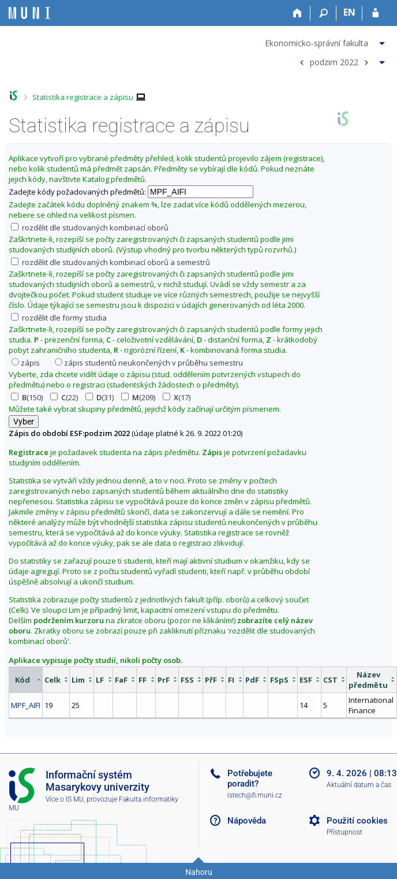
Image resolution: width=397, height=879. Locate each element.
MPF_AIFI (25, 705)
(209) (138, 397)
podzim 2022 (334, 61)
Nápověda (246, 820)
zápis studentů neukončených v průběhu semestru (149, 362)
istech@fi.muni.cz (254, 795)
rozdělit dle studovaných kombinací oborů (89, 227)
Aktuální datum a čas (359, 785)
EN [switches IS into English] (349, 12)
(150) (27, 397)
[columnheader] (26, 679)
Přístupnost (344, 832)
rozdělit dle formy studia (59, 317)
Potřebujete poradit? (249, 778)
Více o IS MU (65, 799)
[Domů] (297, 13)
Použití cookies (357, 820)
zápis (26, 362)
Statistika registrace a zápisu (82, 97)
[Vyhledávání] (323, 13)
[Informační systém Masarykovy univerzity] (29, 13)
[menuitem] (326, 41)
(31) (99, 397)
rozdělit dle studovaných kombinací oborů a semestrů (110, 262)
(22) (64, 397)
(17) (176, 397)
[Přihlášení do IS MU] (375, 13)
